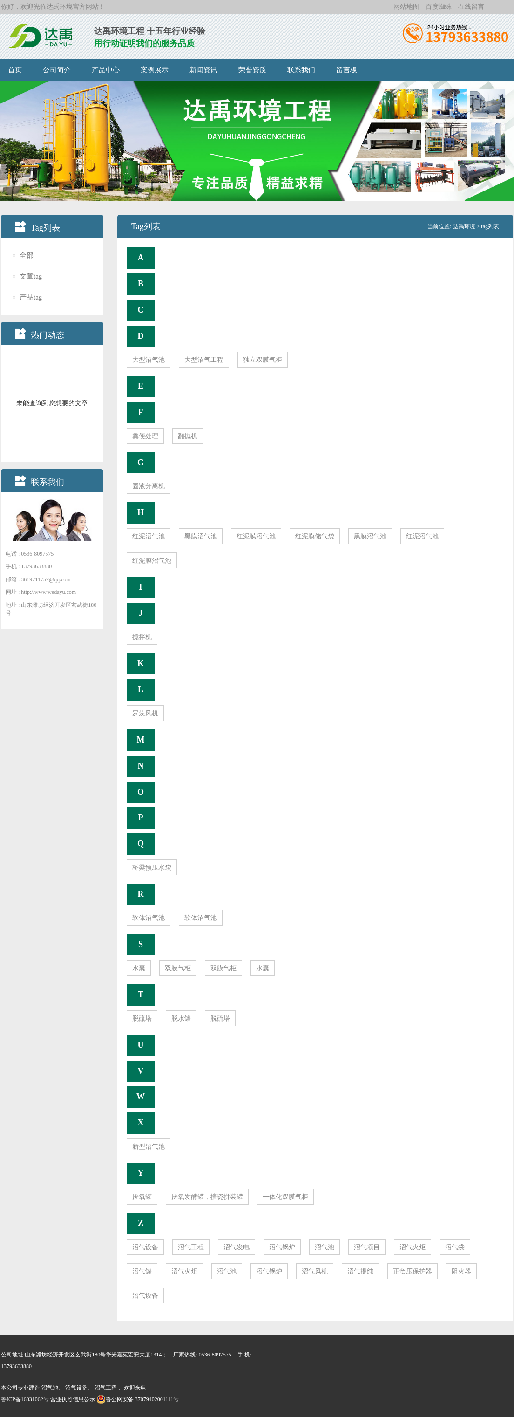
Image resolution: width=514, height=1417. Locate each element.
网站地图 (406, 6)
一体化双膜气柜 (285, 1196)
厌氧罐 (142, 1196)
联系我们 (301, 70)
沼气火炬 (412, 1247)
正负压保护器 (412, 1271)
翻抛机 (187, 436)
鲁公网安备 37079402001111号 (137, 1399)
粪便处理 (145, 436)
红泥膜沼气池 (256, 536)
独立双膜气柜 (262, 359)
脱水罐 (181, 1018)
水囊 (138, 968)
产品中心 (106, 70)
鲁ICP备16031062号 (25, 1399)
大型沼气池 (148, 359)
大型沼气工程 (203, 359)
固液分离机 (148, 486)
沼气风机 (315, 1271)
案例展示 (155, 70)
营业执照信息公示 (72, 1399)
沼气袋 (455, 1247)
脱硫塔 (142, 1018)
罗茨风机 (145, 713)
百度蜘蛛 (439, 6)
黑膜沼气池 (200, 536)
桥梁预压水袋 (151, 867)
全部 (27, 255)
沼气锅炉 (282, 1247)
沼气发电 (236, 1247)
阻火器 (461, 1271)
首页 (15, 70)
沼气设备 (145, 1247)
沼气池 (324, 1247)
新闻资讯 (203, 70)
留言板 (346, 70)
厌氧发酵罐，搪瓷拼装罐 (207, 1196)
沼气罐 (142, 1271)
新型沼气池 (148, 1146)
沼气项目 (367, 1247)
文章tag (31, 276)
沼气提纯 (360, 1271)
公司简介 (57, 70)
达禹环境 (60, 6)
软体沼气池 (148, 917)
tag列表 (490, 226)
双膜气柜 (178, 968)
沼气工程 (191, 1247)
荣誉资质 (252, 70)
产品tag (31, 297)
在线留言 (471, 6)
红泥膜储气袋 (314, 536)
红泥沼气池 (148, 536)
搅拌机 (142, 637)
